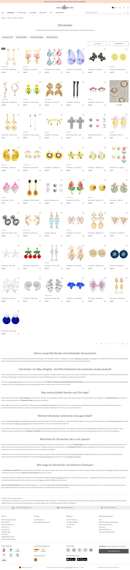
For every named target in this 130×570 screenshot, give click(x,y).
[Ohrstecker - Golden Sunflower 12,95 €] (97, 257)
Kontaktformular (39, 519)
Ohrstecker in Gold (76, 454)
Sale (50, 12)
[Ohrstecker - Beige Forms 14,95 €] (97, 224)
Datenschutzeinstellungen (107, 532)
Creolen (94, 358)
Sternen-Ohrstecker (22, 423)
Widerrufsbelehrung (105, 529)
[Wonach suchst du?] (107, 12)
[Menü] (97, 43)
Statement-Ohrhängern (82, 358)
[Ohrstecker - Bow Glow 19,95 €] (54, 126)
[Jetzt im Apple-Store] (71, 559)
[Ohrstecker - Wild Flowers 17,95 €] (97, 159)
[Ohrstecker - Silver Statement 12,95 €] (10, 257)
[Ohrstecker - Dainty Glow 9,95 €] (10, 126)
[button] (120, 8)
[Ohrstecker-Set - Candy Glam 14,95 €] (54, 61)
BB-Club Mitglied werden (9, 519)
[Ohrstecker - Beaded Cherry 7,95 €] (32, 257)
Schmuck (10, 12)
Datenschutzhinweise (105, 524)
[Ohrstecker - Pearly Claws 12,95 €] (97, 94)
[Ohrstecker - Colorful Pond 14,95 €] (97, 61)
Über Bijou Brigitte (72, 522)
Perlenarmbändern (63, 485)
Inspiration (60, 12)
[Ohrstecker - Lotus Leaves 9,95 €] (75, 257)
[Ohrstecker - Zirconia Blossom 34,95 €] (75, 159)
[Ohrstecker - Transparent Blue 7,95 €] (75, 61)
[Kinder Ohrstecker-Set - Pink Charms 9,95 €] (97, 126)
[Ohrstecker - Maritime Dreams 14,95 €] (119, 290)
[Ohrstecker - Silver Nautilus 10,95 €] (32, 290)
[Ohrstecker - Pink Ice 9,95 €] (10, 192)
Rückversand (5, 527)
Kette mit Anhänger (57, 477)
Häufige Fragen (6, 532)
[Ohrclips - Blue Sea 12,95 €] (54, 224)
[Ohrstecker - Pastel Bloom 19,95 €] (97, 290)
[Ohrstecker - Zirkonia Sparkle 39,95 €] (54, 257)
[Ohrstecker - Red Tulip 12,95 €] (75, 192)
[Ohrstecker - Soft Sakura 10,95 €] (32, 224)
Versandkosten (69, 567)
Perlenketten (51, 485)
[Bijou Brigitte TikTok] (68, 550)
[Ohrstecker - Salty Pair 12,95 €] (119, 192)
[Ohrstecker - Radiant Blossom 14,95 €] (10, 61)
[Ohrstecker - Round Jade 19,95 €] (10, 322)
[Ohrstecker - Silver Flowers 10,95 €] (10, 290)
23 (122, 343)
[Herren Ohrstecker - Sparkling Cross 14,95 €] (75, 126)
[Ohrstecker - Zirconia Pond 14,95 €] (54, 94)
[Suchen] (128, 12)
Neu (2, 12)
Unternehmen (70, 524)
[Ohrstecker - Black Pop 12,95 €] (75, 94)
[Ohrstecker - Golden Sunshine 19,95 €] (54, 159)
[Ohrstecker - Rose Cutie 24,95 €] (75, 224)
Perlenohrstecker (14, 421)
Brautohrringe (115, 421)
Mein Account (5, 529)
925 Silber (32, 12)
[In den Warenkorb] (18, 72)
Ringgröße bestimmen (8, 536)
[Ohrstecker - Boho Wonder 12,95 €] (32, 192)
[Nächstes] (126, 343)
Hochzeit (42, 12)
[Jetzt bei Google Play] (82, 559)
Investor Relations (71, 519)
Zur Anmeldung (114, 551)
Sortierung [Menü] (119, 43)
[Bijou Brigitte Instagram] (74, 550)
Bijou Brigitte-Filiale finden (42, 522)
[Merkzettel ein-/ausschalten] (18, 49)
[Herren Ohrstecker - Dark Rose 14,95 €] (10, 224)
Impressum (102, 527)
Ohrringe (53, 398)
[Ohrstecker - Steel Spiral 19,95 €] (10, 159)
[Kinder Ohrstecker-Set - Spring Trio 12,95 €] (54, 192)
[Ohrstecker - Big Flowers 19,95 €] (119, 257)
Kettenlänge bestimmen (8, 539)
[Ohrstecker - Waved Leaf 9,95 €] (54, 290)
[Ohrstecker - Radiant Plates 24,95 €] (97, 192)
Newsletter (4, 534)
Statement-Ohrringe (48, 405)
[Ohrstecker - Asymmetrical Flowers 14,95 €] (10, 94)
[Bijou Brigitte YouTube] (91, 550)
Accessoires (21, 12)
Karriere (68, 527)
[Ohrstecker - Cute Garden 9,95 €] (32, 94)
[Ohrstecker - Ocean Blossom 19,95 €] (75, 290)
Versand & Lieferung (7, 524)
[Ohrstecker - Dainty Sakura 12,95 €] (32, 159)
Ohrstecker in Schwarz (46, 457)
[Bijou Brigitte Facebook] (80, 550)
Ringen (42, 480)
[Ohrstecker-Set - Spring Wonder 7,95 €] (119, 159)
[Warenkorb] (128, 8)
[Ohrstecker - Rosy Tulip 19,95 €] (32, 61)
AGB (100, 519)
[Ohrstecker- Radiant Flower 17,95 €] (119, 61)
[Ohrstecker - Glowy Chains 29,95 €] (32, 126)
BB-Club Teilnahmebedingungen (108, 522)
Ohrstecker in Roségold (74, 457)
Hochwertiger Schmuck (15, 382)
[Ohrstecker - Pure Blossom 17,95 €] (119, 224)
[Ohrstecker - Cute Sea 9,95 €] (119, 126)
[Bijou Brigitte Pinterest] (85, 550)
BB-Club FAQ (5, 522)
